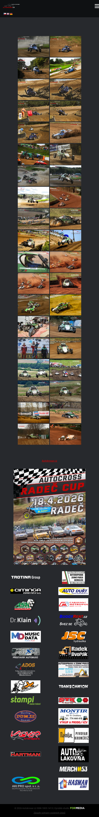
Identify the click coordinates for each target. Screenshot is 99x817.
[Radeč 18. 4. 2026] (49, 563)
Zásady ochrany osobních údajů (49, 813)
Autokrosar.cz (49, 460)
